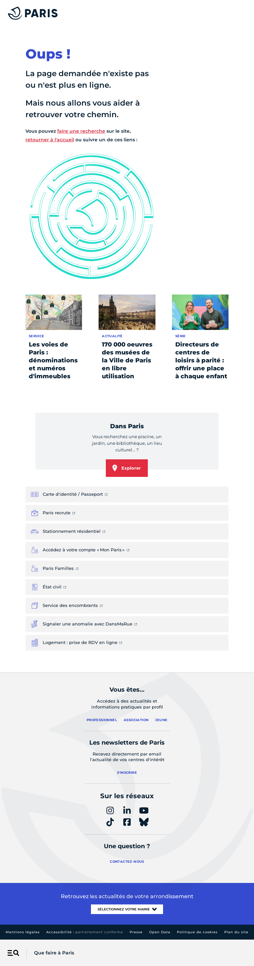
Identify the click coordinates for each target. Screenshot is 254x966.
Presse (136, 932)
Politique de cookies (197, 932)
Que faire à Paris (54, 953)
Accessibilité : (84, 932)
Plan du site (236, 932)
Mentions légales (23, 932)
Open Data (159, 932)
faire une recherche (81, 131)
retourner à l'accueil (49, 139)
